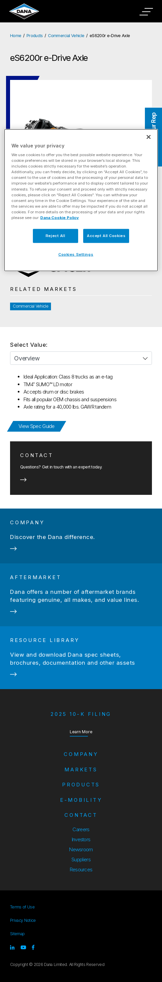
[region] (81, 200)
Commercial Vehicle (66, 35)
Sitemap (17, 933)
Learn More (81, 731)
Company (81, 754)
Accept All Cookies (106, 235)
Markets (80, 769)
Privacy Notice (23, 920)
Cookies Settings (75, 254)
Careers (80, 829)
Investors (81, 839)
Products (34, 35)
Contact (80, 815)
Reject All (55, 235)
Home (15, 35)
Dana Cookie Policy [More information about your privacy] (59, 217)
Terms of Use (22, 906)
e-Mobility (81, 800)
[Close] (148, 136)
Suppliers (81, 859)
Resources (81, 869)
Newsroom (81, 849)
